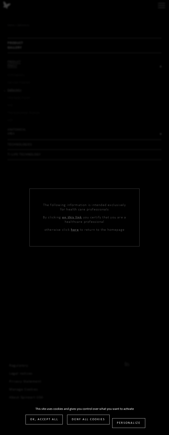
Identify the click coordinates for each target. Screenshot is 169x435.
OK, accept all (44, 419)
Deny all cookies (88, 419)
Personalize (129, 423)
